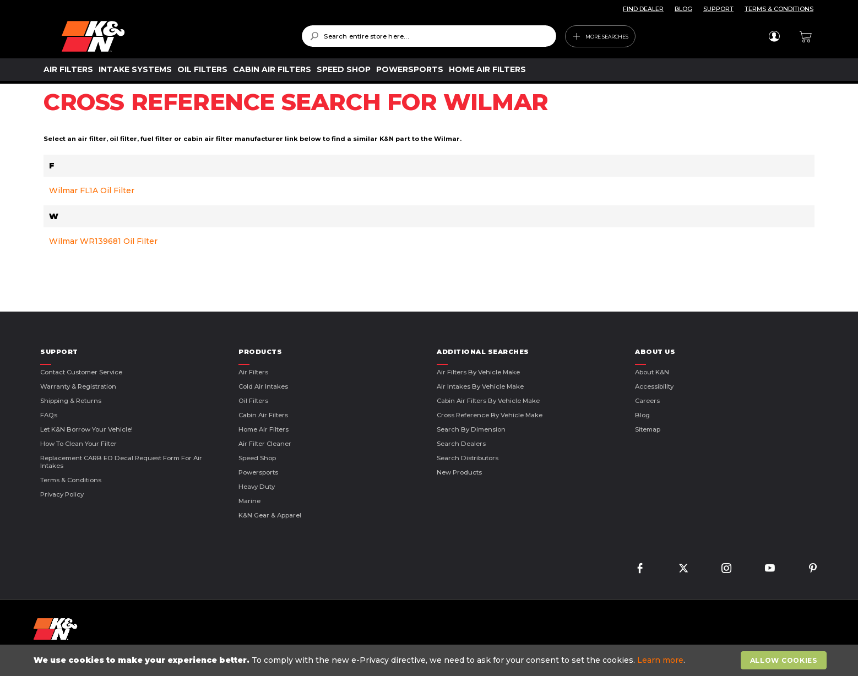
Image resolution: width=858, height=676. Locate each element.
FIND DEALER (643, 9)
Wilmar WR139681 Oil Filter (103, 241)
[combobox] (428, 36)
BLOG (683, 9)
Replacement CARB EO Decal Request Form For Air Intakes (121, 462)
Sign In (774, 36)
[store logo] (173, 36)
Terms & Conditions (70, 480)
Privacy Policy (62, 494)
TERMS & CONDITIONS (779, 9)
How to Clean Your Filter (78, 444)
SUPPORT (718, 9)
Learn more (660, 660)
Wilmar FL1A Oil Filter (91, 190)
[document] (430, 660)
